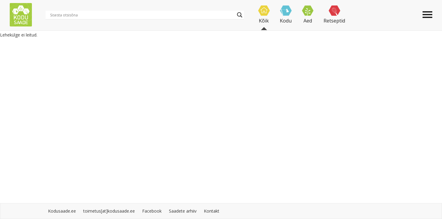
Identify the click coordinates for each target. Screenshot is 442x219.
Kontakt (211, 211)
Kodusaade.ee (62, 211)
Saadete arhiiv (183, 211)
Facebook (152, 211)
